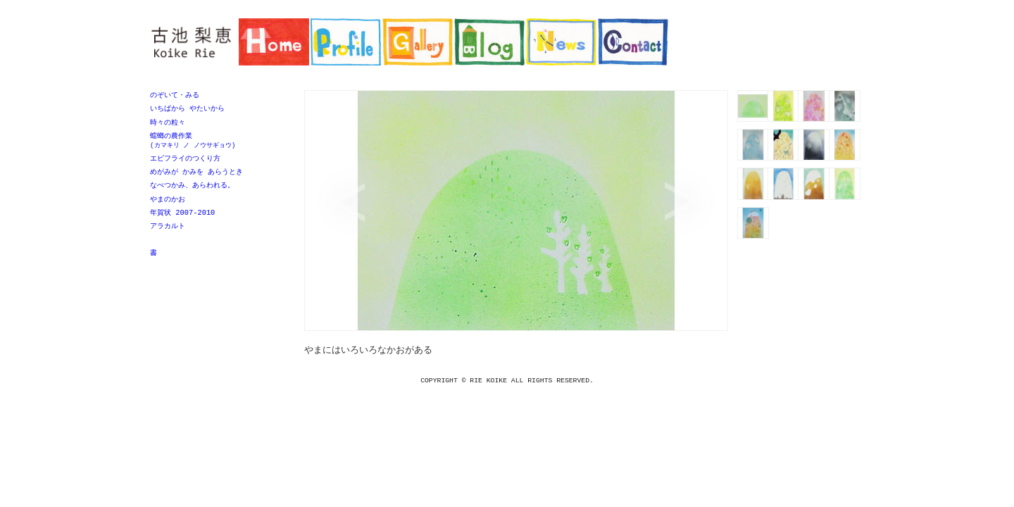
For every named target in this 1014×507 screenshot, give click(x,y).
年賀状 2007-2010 (182, 219)
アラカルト (167, 233)
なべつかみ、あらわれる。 (192, 190)
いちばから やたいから (187, 109)
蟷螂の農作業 (217, 143)
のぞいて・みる (174, 95)
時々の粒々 (167, 124)
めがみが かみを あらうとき (196, 176)
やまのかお (167, 205)
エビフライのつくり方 (185, 162)
